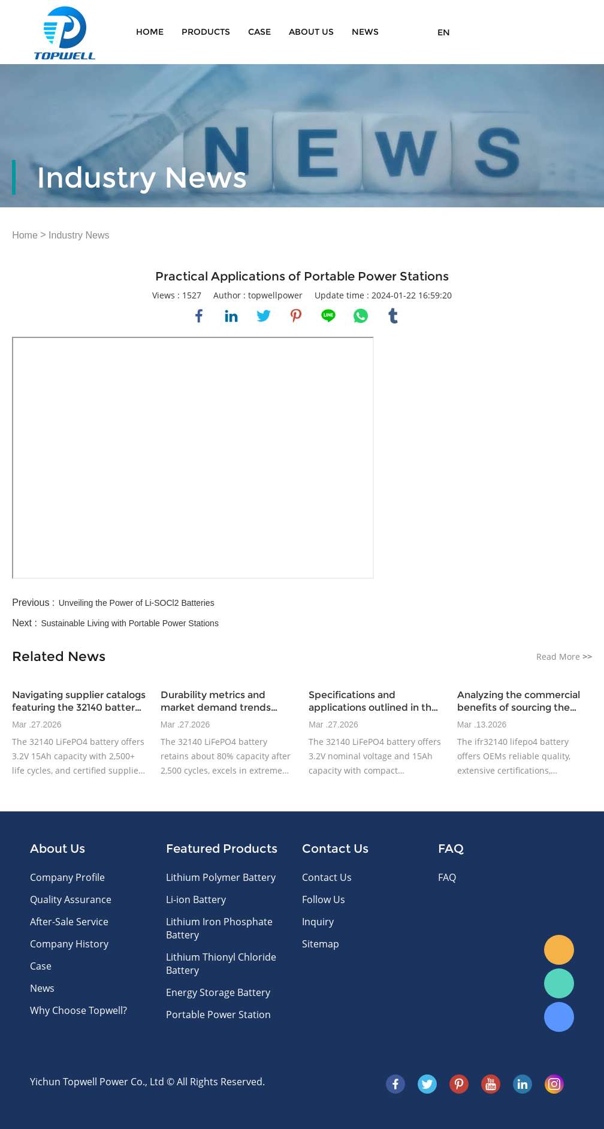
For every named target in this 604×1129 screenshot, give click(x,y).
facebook (199, 316)
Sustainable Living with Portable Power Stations (130, 623)
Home (150, 31)
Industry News (79, 235)
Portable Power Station (218, 1014)
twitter (264, 316)
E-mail (559, 950)
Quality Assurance (70, 899)
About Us (311, 31)
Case (259, 31)
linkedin (231, 316)
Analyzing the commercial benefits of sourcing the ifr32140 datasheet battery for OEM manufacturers (519, 701)
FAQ (447, 877)
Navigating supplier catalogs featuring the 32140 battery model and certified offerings (79, 701)
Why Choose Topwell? (78, 1010)
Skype (559, 1017)
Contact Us (327, 877)
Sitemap (320, 943)
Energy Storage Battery (218, 992)
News (365, 31)
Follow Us (323, 899)
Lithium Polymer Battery (221, 877)
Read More (564, 656)
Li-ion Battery (196, 899)
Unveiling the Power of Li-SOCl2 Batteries (137, 603)
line (328, 316)
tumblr (393, 316)
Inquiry (318, 921)
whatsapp (361, 316)
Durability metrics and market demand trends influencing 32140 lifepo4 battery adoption (218, 701)
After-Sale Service (69, 921)
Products (206, 31)
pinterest (296, 316)
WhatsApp (559, 983)
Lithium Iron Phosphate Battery (219, 928)
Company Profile (67, 877)
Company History (69, 943)
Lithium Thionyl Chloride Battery (221, 963)
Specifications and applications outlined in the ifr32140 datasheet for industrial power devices (373, 701)
